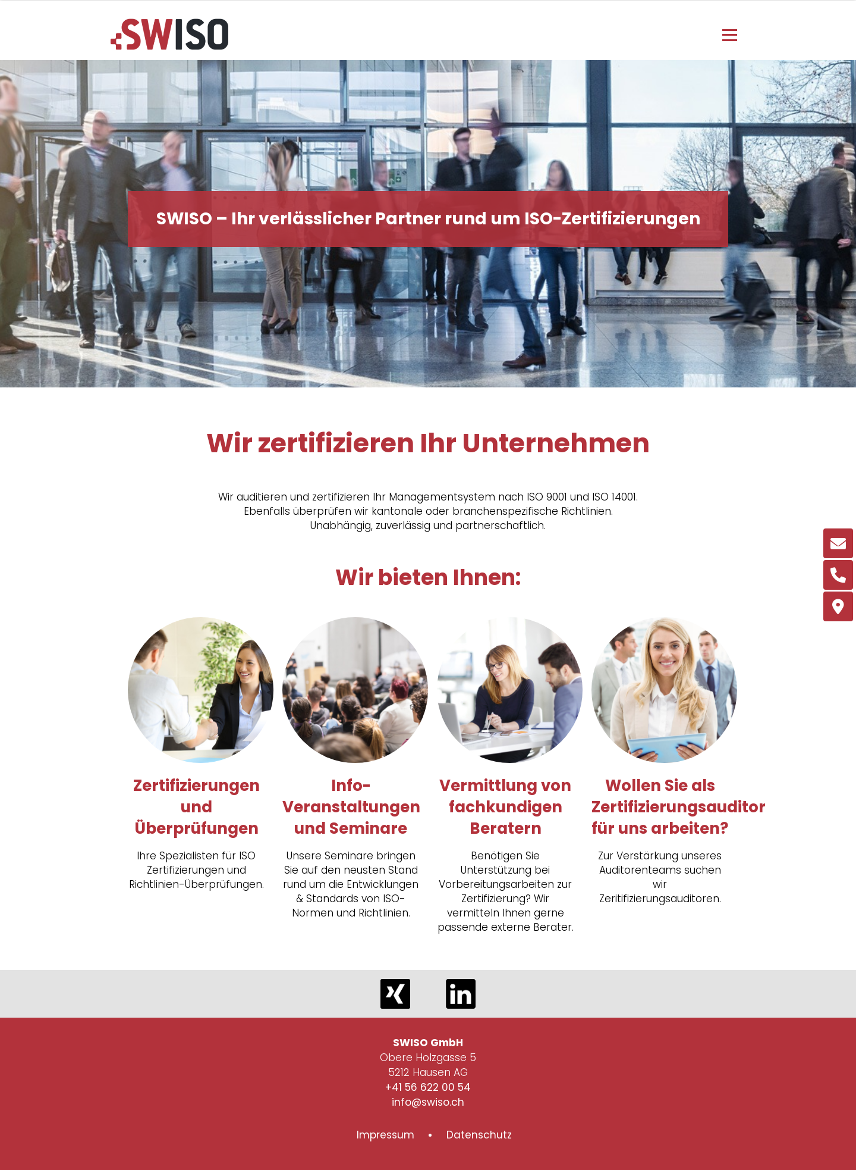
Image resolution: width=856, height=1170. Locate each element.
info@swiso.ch (428, 1102)
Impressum (385, 1135)
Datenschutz (479, 1135)
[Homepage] (169, 46)
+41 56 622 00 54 (428, 1087)
